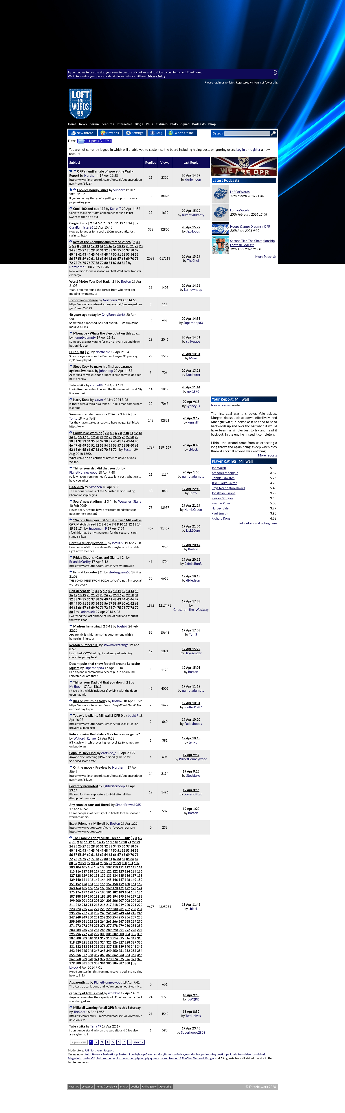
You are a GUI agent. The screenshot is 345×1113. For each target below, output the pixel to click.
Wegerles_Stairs (129, 501)
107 (96, 867)
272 (78, 926)
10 (112, 223)
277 (109, 926)
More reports (267, 455)
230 (115, 909)
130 (90, 875)
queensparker (159, 1058)
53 (128, 254)
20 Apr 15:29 (191, 211)
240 (102, 913)
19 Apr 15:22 (191, 649)
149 (133, 880)
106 (90, 867)
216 (102, 905)
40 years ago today (83, 315)
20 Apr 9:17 (191, 418)
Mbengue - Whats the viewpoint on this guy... (106, 333)
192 (102, 896)
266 (115, 921)
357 (84, 955)
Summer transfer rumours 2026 (92, 414)
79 (101, 263)
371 (96, 959)
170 (115, 888)
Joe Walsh (219, 468)
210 (139, 900)
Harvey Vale (220, 508)
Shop (212, 124)
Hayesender (193, 653)
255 (121, 917)
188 (78, 896)
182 (115, 892)
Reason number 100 (83, 645)
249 (84, 917)
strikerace (193, 341)
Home (72, 124)
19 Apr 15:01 (191, 668)
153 (84, 884)
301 (109, 934)
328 (127, 942)
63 (101, 258)
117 (84, 871)
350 (115, 951)
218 (115, 905)
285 (84, 930)
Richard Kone (221, 518)
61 (93, 258)
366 (139, 955)
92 (88, 863)
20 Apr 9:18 (191, 402)
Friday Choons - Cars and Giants (96, 557)
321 (84, 942)
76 (88, 263)
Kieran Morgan (222, 498)
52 (123, 254)
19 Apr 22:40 (191, 489)
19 (123, 246)
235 (72, 913)
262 (90, 921)
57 (75, 258)
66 (114, 258)
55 (136, 254)
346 (90, 951)
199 (72, 900)
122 (115, 871)
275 (96, 926)
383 (96, 963)
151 (72, 884)
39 (136, 250)
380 (78, 963)
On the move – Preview (90, 767)
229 (109, 909)
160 (127, 884)
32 (106, 250)
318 (139, 938)
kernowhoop (193, 289)
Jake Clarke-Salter (224, 483)
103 (72, 867)
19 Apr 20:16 (191, 559)
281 (133, 926)
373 (109, 959)
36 (123, 250)
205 (109, 900)
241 (109, 913)
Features (107, 124)
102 (136, 863)
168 (102, 888)
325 (109, 942)
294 (139, 930)
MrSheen (95, 487)
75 (84, 263)
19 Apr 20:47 (191, 545)
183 (121, 892)
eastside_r (108, 753)
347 (96, 951)
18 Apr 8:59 (191, 1011)
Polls (149, 124)
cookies (141, 72)
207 (121, 900)
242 (115, 913)
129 (84, 875)
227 (96, 909)
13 (125, 223)
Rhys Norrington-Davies (228, 488)
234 (139, 909)
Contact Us (88, 1086)
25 (75, 250)
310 (90, 938)
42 (80, 254)
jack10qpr (193, 530)
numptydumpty (193, 215)
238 (90, 913)
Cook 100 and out (86, 209)
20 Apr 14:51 (191, 337)
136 (127, 875)
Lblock (193, 449)
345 (84, 951)
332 (78, 946)
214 (90, 905)
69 (128, 258)
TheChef (193, 260)
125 (133, 871)
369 (84, 959)
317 (133, 938)
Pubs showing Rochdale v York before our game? (104, 734)
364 (127, 955)
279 (121, 926)
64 (106, 258)
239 (96, 913)
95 (101, 863)
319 (72, 942)
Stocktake (193, 775)
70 (132, 258)
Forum (94, 124)
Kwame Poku (221, 503)
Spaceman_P (97, 528)
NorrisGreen (193, 509)
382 (90, 963)
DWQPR (193, 999)
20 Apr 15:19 (191, 256)
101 (130, 863)
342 (139, 946)
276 (102, 926)
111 (121, 867)
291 (121, 930)
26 (80, 250)
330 (139, 942)
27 (84, 250)
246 (139, 913)
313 (109, 938)
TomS (193, 493)
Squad (185, 124)
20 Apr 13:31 (191, 354)
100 (124, 863)
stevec (98, 400)
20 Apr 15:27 (191, 227)
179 (96, 892)
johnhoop (106, 371)
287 (96, 930)
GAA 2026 (76, 487)
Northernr (91, 175)
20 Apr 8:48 (191, 445)
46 (97, 254)
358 (90, 955)
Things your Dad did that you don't (98, 682)
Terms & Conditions (106, 1086)
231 (121, 909)
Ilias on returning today (90, 701)
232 (127, 909)
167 (96, 888)
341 (133, 946)
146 (115, 880)
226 (90, 909)
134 (115, 875)
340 (127, 946)
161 (133, 884)
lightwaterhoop (114, 786)
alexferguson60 (119, 572)
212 (78, 905)
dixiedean (193, 580)
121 (109, 871)
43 (84, 254)
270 (139, 921)
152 (78, 884)
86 (132, 859)
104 (78, 867)
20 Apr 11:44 (191, 387)
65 (110, 258)
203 (96, 900)
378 (139, 959)
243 (121, 913)
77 (93, 263)
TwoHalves (193, 1016)
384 (102, 963)
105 (84, 867)
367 (72, 959)
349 (109, 951)
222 (139, 905)
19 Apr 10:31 (191, 703)
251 (96, 917)
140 (78, 880)
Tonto (73, 418)
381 (84, 963)
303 (121, 934)
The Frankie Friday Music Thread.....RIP (101, 838)
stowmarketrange (115, 645)
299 (96, 934)
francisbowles (221, 405)
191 (96, 896)
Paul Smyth (220, 513)
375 (121, 959)
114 (139, 867)
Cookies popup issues (92, 190)
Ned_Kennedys (105, 1058)
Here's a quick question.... (88, 543)
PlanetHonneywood (83, 472)
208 (127, 900)
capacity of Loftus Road (86, 993)
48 (106, 254)
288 (102, 930)
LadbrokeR (87, 612)
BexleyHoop (110, 1054)
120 (102, 871)
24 (71, 250)
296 (78, 934)
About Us (74, 1086)
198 (139, 896)
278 (115, 926)
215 (96, 905)
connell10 (97, 385)
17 (114, 246)
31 (101, 250)
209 (133, 900)
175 (72, 892)
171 (121, 888)
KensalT (115, 209)
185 (133, 892)
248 (78, 917)
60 (88, 258)
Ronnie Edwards (223, 478)
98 (114, 863)
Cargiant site (78, 223)
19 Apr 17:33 (191, 601)
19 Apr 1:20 (191, 809)
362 (115, 955)
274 (90, 926)
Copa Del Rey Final (83, 753)
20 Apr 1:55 (191, 472)
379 (72, 963)
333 (84, 946)
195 (121, 896)
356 (78, 955)
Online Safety (149, 1086)
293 (133, 930)
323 (96, 942)
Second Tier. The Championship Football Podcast (252, 243)
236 (78, 913)
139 (72, 880)
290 (115, 930)
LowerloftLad (193, 794)
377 (133, 959)
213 (84, 905)
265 (109, 921)
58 (80, 258)
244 (127, 913)
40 (71, 254)
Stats (174, 124)
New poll (109, 133)
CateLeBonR (193, 564)
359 (96, 955)
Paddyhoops (193, 724)
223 (72, 909)
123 (121, 871)
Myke (193, 358)
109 (109, 867)
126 (139, 871)
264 (102, 921)
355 (72, 955)
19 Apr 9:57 (191, 755)
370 (90, 959)
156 (102, 884)
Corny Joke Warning (87, 433)
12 (121, 223)
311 (96, 938)
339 (121, 946)
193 (109, 896)
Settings (134, 133)
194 (115, 896)
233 (133, 909)
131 (96, 875)
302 (115, 934)
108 (102, 867)
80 (106, 263)
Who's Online (181, 133)
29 (93, 250)
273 (84, 926)
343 (72, 951)
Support (119, 190)
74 (80, 263)
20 (127, 246)
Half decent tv (79, 591)
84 (123, 263)
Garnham (151, 1054)
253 (109, 917)
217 (109, 905)
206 (115, 900)
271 (72, 926)
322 (90, 942)
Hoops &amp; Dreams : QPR (250, 226)
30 (97, 250)
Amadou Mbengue (225, 473)
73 (75, 263)
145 (109, 880)
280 (127, 926)
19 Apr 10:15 (191, 738)
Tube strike (77, 385)
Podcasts (199, 124)
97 (110, 863)
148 (127, 880)
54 (132, 254)
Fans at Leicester (85, 572)
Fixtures (162, 124)
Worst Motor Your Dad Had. (89, 281)
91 (84, 863)
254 (115, 917)
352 (127, 951)
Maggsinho (75, 1058)
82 (114, 263)
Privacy (124, 1086)
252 (102, 917)
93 (93, 863)
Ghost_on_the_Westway (191, 609)
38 (132, 250)
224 (78, 909)
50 (114, 254)
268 (127, 921)
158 (115, 884)
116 (78, 871)
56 (71, 258)
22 (136, 246)
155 (96, 884)
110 (115, 867)
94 (97, 863)
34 (114, 250)
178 (90, 892)
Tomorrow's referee (83, 300)
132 (102, 875)
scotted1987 (193, 707)
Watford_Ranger (85, 738)
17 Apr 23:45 (191, 1028)
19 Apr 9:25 (191, 771)
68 (123, 258)
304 (127, 934)
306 (139, 934)
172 (127, 888)
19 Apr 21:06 (191, 526)
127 (72, 875)
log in (217, 82)
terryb (193, 742)
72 (71, 263)
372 (102, 959)
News (83, 124)
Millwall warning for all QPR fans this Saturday (107, 1008)
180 (102, 892)
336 (102, 946)
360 (102, 955)
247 (72, 917)
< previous (79, 1042)
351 (121, 951)
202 (90, 900)
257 (133, 917)
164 (78, 888)
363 (121, 955)
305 (133, 934)
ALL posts (92, 141)
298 (90, 934)
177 (84, 892)
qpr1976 (193, 391)
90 (80, 863)
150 (139, 880)
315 (121, 938)
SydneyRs (193, 406)
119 (96, 871)
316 (127, 938)
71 (136, 258)
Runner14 (175, 1058)
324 (102, 942)
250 (90, 917)
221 (133, 905)
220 (127, 905)
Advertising (166, 1086)
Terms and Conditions (187, 72)
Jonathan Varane (223, 493)
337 (109, 946)
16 (110, 246)
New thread (82, 133)
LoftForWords (240, 192)
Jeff (87, 1050)
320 (78, 942)
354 (139, 951)
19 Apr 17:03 (191, 630)
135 (121, 875)
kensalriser (245, 1054)
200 (78, 900)
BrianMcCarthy (80, 562)
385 (109, 963)
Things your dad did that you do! (97, 468)
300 (102, 934)
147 (121, 880)
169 (109, 888)
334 (90, 946)
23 (141, 246)
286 (90, 930)
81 (110, 263)
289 (109, 930)
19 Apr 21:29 (191, 505)
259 (72, 921)
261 (84, 921)
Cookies (135, 1086)
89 (75, 863)
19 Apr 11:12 (191, 686)
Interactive (124, 124)
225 (84, 909)
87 (136, 859)
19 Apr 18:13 (191, 576)
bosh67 (122, 626)
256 (127, 917)
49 (110, 254)
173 (133, 888)
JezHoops (193, 231)
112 (127, 867)
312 (102, 938)
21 (132, 246)
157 (109, 884)
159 (121, 884)
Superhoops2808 (193, 1032)
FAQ (156, 133)
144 (102, 880)
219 (121, 905)
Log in (241, 149)
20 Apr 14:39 (191, 175)
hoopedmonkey (206, 1054)
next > (138, 1042)
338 (115, 946)
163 (72, 888)
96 (106, 863)
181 (109, 892)
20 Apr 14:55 (191, 318)
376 (127, 959)
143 (96, 880)
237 (84, 913)
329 (133, 942)
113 (133, 867)
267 (121, 921)
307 (72, 938)
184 (127, 892)
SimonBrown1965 (128, 805)
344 (78, 951)
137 (133, 875)
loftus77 (118, 543)
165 (84, 888)
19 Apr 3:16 (191, 790)
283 (72, 930)
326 (115, 942)
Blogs (139, 124)
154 (90, 884)
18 (119, 246)
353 (133, 951)
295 (72, 934)
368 (78, 959)
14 (130, 223)
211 (72, 905)
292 (127, 930)
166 (90, 888)
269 (133, 921)
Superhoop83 (193, 323)
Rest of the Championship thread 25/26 (102, 242)
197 (133, 896)
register (229, 82)
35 (119, 250)
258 (139, 917)
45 (93, 254)
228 (102, 909)
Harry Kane (81, 400)
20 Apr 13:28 (191, 370)
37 (128, 250)
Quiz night (76, 352)
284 (78, 930)
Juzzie (233, 1054)
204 (102, 900)
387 (121, 963)
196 (127, 896)
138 (139, 875)
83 (119, 263)
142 (90, 880)
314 (115, 938)
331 (72, 946)
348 (102, 951)
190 (90, 896)
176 (78, 892)
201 (84, 900)
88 (71, 863)
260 (78, 921)
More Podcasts (265, 257)
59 (84, 258)
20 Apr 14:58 (191, 285)
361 (109, 955)
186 (139, 892)
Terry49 (95, 1026)
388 (127, 963)
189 (84, 896)
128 (78, 875)
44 (88, 254)
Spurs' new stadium (87, 501)
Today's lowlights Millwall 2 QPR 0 (98, 715)
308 (78, 938)
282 (139, 926)
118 (90, 871)
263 (96, 921)
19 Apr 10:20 (191, 719)
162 (139, 884)
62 (97, 258)
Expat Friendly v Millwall (87, 823)
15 (106, 246)
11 (117, 223)
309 (84, 938)
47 (101, 254)
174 (139, 888)
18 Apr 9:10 (191, 995)
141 (84, 880)
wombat (114, 993)
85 (128, 859)
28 (88, 250)
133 (109, 875)
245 (133, 913)
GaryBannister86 (81, 227)
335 (96, 946)
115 (72, 871)
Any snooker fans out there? (89, 805)
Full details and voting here (258, 523)
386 (115, 963)
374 (115, 959)
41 (75, 254)
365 (133, 955)
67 (119, 258)
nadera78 (89, 1058)
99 (119, 863)
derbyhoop (193, 179)
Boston (126, 281)
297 (84, 934)
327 (121, 942)
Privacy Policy (156, 76)
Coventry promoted (83, 786)
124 (127, 871)
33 (110, 250)
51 (119, 254)
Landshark (259, 1054)
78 (97, 263)
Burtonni (124, 1054)
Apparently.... (79, 982)
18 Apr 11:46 (191, 904)
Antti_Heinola (93, 1054)
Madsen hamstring (87, 626)
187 (72, 896)
